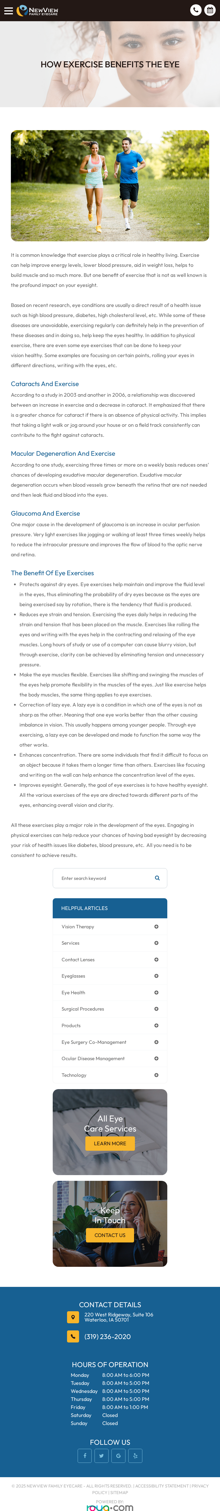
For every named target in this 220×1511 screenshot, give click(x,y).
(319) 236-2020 (108, 1336)
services (70, 943)
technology (74, 1075)
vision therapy (78, 926)
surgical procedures (83, 1009)
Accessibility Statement (162, 1486)
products (71, 1025)
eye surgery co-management (94, 1042)
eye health (73, 992)
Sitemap (119, 1492)
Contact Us (110, 1235)
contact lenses (78, 959)
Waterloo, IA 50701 (119, 1317)
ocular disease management (93, 1058)
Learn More (110, 1143)
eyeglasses (73, 976)
